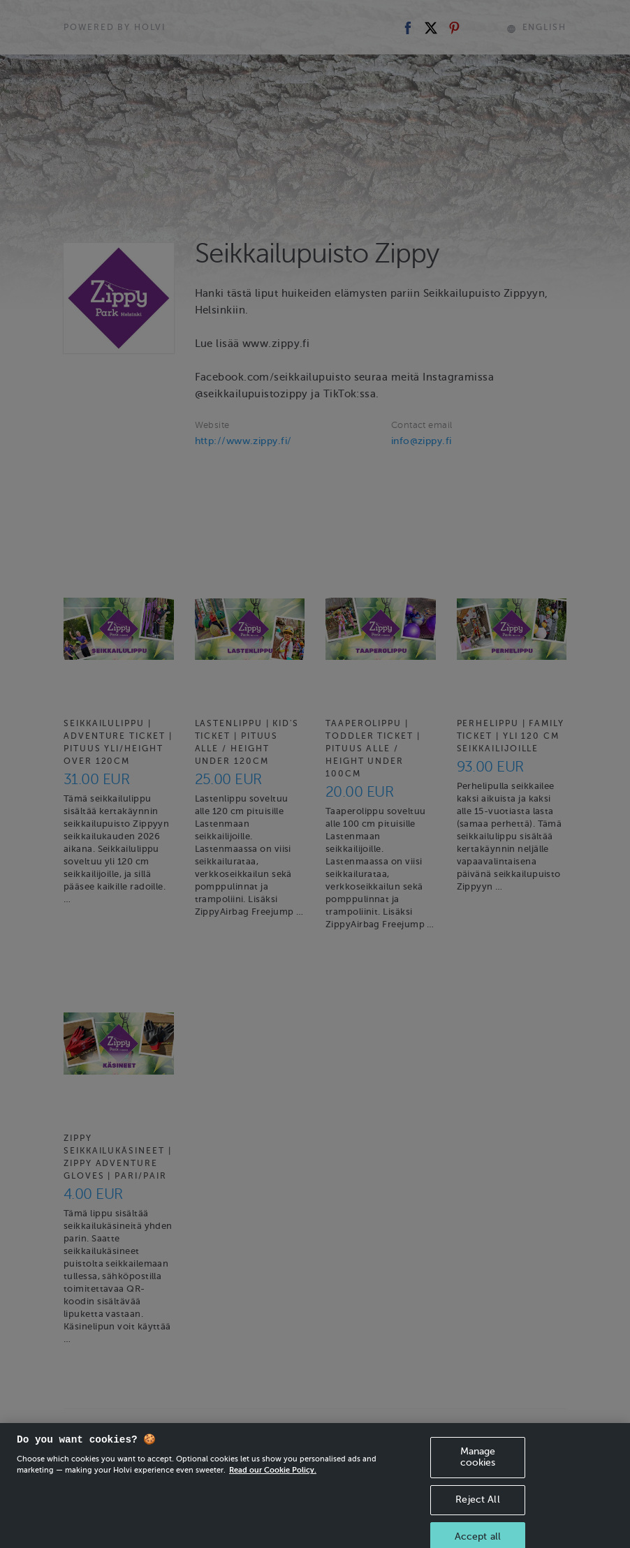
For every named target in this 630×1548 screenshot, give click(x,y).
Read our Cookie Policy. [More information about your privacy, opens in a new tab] (272, 1483)
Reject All (477, 1513)
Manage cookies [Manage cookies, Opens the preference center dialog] (478, 1470)
